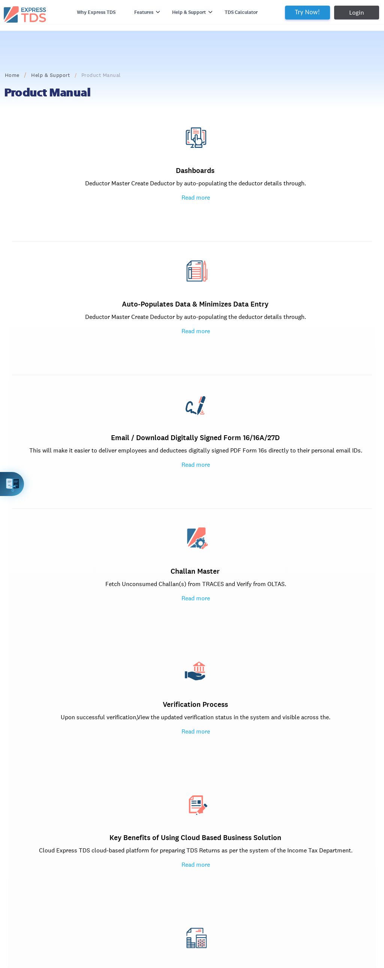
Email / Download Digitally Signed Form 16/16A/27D (295, 197)
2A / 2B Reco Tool (101, 777)
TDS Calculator (235, 17)
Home (30, 75)
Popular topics (296, 544)
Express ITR (150, 777)
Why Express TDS (92, 17)
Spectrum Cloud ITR (161, 836)
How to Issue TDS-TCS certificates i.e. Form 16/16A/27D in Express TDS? (296, 564)
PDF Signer (150, 848)
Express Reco (152, 800)
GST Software (96, 812)
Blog (28, 789)
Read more (95, 228)
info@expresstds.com (220, 777)
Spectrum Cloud (156, 824)
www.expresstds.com (60, 905)
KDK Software (96, 789)
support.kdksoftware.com (111, 824)
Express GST (94, 800)
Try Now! (288, 12)
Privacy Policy (96, 852)
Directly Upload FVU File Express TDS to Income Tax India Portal (195, 575)
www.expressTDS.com (220, 789)
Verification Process (195, 316)
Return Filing (196, 594)
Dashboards (95, 183)
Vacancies (35, 864)
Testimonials (38, 812)
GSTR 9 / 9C (151, 812)
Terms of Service (100, 864)
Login (337, 13)
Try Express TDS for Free (316, 724)
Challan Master (95, 316)
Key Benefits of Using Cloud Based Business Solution (295, 331)
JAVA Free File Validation (196, 557)
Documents (37, 800)
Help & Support (69, 75)
